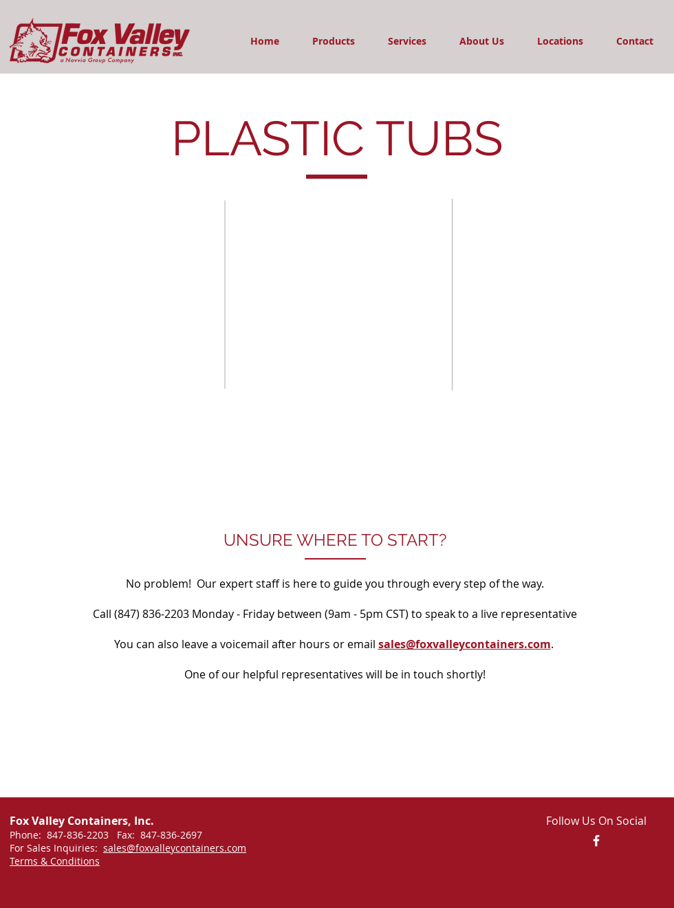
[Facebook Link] (596, 840)
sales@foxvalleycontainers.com (464, 644)
